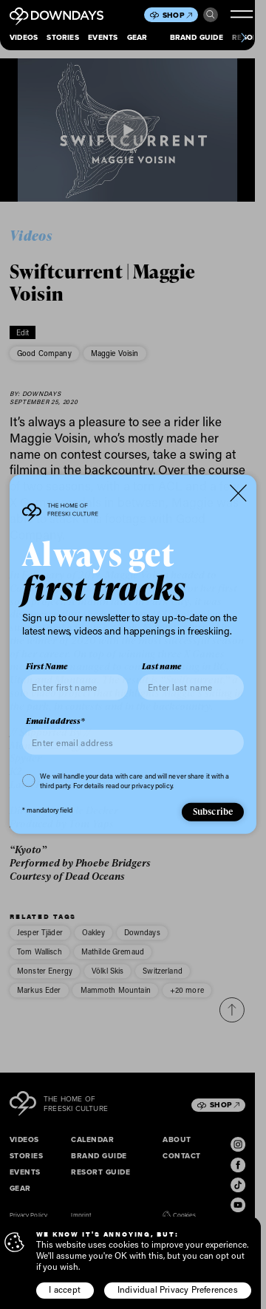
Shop (177, 15)
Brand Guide (196, 37)
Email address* (55, 721)
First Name (46, 666)
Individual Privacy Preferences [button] (177, 1289)
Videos (24, 37)
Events (102, 37)
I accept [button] (65, 1289)
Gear (137, 37)
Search (210, 14)
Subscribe (213, 811)
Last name (161, 666)
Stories (62, 37)
